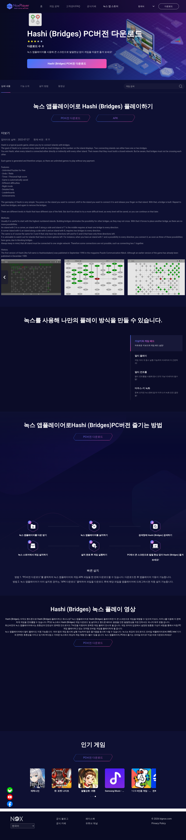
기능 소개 (24, 86)
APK (115, 118)
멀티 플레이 (141, 355)
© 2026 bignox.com (161, 818)
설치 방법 (43, 86)
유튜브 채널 (92, 823)
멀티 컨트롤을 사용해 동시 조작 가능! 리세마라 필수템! (156, 377)
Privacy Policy (158, 823)
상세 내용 (5, 86)
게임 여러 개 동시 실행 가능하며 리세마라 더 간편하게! (156, 361)
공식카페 (91, 6)
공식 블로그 (62, 818)
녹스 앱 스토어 (110, 6)
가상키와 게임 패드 (144, 341)
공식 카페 (61, 823)
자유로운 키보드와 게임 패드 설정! (149, 345)
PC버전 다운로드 (70, 118)
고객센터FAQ (73, 6)
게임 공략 (54, 6)
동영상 (61, 86)
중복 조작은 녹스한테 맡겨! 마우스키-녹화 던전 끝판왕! (156, 394)
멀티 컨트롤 (141, 372)
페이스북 (90, 818)
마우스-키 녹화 (142, 388)
